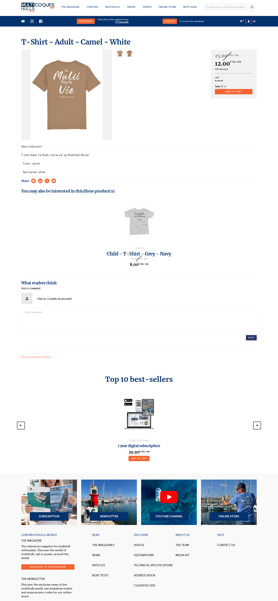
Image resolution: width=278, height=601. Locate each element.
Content (92, 7)
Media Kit (182, 555)
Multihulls (112, 7)
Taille (217, 86)
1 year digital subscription (139, 446)
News (96, 555)
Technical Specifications (153, 565)
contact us (226, 545)
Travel (131, 7)
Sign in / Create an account (54, 298)
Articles (98, 565)
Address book (144, 575)
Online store (167, 7)
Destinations (144, 555)
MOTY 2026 (190, 7)
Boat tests (100, 575)
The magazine (70, 7)
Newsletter (109, 502)
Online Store (229, 502)
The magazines (103, 545)
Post (251, 337)
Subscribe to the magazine (48, 567)
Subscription (49, 502)
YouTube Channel (169, 502)
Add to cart (139, 458)
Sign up (170, 21)
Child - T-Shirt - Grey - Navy (139, 254)
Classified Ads (144, 585)
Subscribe (86, 21)
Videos (147, 7)
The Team (182, 545)
